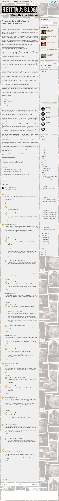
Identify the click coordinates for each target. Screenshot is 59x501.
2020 (43, 152)
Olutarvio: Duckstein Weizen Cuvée (49, 199)
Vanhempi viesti (35, 484)
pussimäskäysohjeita (20, 41)
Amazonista (14, 159)
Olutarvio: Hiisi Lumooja (47, 183)
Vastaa (6, 191)
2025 (43, 141)
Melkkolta (17, 162)
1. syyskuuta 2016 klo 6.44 (20, 377)
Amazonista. (28, 60)
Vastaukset (8, 203)
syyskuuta (45, 172)
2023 (43, 145)
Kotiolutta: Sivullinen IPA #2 (48, 191)
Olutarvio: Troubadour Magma (48, 222)
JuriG (6, 424)
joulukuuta (45, 166)
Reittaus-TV (7, 1)
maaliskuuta (45, 241)
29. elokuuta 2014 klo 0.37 (13, 194)
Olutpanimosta (32, 92)
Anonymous (48, 107)
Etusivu (2, 1)
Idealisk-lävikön (25, 125)
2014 (43, 164)
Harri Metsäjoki (11, 239)
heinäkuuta (45, 233)
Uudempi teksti (4, 484)
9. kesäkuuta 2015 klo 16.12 (17, 311)
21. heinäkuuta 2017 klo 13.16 (21, 438)
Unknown (7, 363)
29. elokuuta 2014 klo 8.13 (14, 206)
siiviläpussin (15, 117)
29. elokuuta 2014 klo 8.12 (11, 224)
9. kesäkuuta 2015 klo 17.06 (20, 325)
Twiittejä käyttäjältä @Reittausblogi (47, 67)
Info (31, 1)
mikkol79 (7, 194)
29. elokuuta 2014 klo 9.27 (17, 248)
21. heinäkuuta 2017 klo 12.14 (12, 424)
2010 (43, 254)
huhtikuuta (45, 239)
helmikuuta (45, 243)
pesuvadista (32, 130)
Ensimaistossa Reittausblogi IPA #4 (49, 214)
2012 (43, 250)
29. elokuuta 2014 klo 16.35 (20, 260)
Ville (9, 206)
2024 (43, 143)
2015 (43, 162)
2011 (43, 252)
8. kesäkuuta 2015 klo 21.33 (20, 304)
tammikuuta (45, 245)
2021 (43, 150)
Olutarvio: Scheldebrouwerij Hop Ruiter (50, 204)
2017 (43, 158)
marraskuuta (45, 168)
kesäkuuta (45, 235)
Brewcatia (14, 147)
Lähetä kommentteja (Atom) (8, 489)
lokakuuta (45, 170)
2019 (43, 154)
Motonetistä (30, 81)
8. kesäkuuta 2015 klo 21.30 (13, 293)
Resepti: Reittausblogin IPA (51, 42)
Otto (6, 187)
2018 (43, 156)
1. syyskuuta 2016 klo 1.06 (13, 363)
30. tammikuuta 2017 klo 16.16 (14, 397)
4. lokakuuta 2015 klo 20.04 (20, 348)
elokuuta (45, 174)
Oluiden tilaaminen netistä (24, 1)
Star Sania (34, 146)
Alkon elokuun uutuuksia (47, 224)
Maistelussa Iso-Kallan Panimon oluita (50, 194)
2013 (43, 248)
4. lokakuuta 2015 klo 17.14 (13, 335)
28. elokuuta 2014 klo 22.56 (11, 187)
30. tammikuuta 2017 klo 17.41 (21, 412)
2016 (43, 160)
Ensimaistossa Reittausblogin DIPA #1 (50, 212)
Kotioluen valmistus (14, 1)
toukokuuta (45, 237)
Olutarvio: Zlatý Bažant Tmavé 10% (49, 216)
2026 (43, 139)
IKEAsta (8, 165)
